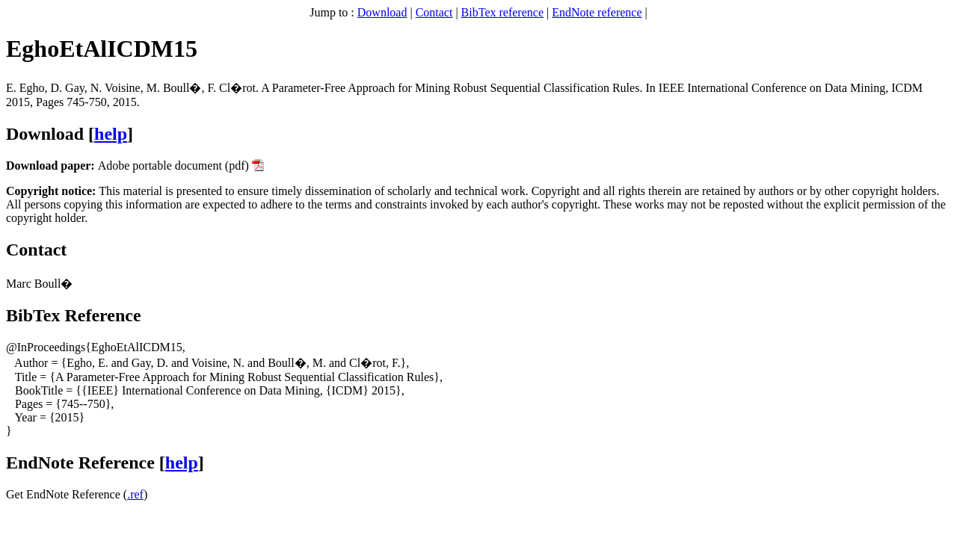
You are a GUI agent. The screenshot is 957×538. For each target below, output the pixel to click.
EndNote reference (596, 12)
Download (382, 12)
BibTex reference (502, 12)
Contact (434, 12)
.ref (135, 494)
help (110, 133)
